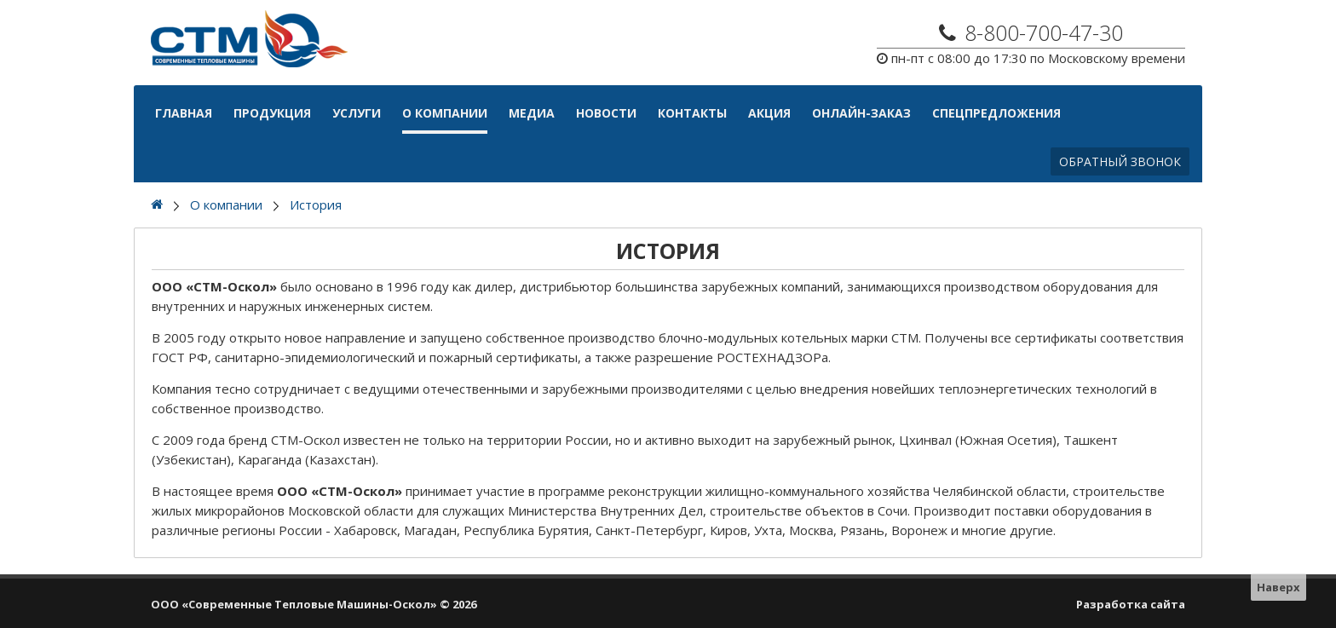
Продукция (272, 113)
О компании (444, 113)
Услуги (356, 113)
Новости (606, 113)
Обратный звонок (1120, 161)
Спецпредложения (996, 113)
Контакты (692, 113)
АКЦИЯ (769, 113)
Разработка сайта (1130, 604)
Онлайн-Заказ (861, 113)
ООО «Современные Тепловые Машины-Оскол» (294, 604)
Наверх (1278, 587)
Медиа (532, 113)
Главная (183, 113)
